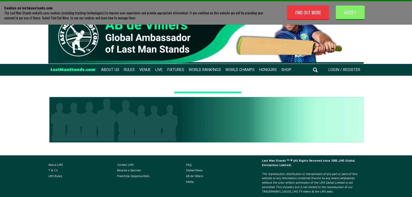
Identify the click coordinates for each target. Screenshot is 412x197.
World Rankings (205, 70)
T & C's (53, 170)
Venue (145, 70)
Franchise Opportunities (133, 176)
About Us (110, 70)
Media (190, 182)
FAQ (189, 165)
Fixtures (175, 70)
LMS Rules (55, 176)
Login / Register (344, 70)
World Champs (240, 70)
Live (159, 70)
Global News (194, 170)
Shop (286, 70)
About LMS (55, 165)
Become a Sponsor (129, 170)
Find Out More (308, 12)
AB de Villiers (194, 176)
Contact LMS (125, 165)
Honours (268, 70)
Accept (350, 12)
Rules (129, 70)
